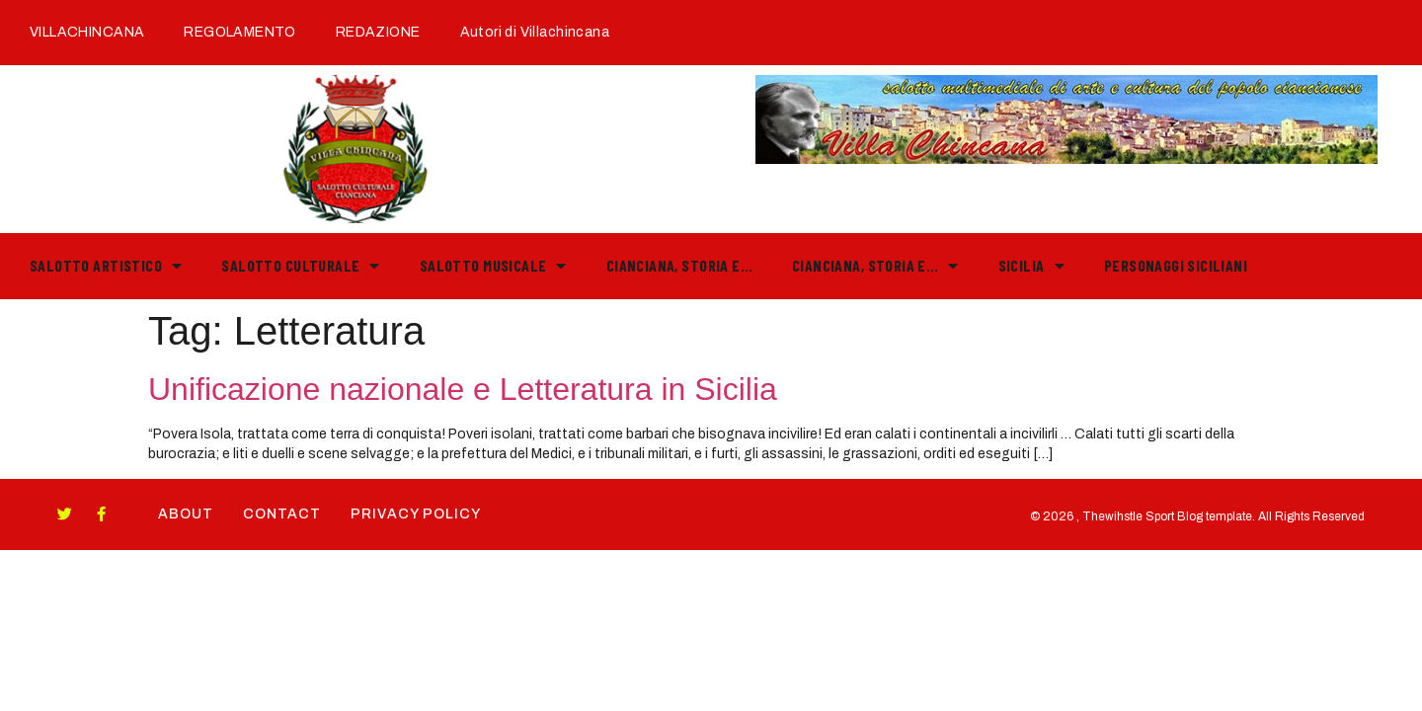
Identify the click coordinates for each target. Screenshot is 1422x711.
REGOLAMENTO (240, 32)
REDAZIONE (378, 32)
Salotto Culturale (300, 265)
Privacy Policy (416, 514)
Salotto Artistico (106, 265)
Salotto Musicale (493, 265)
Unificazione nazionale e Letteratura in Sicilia (462, 389)
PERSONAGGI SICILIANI (1175, 265)
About (185, 514)
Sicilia (1031, 265)
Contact (282, 514)
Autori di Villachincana (534, 32)
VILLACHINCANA (87, 32)
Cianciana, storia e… (679, 265)
